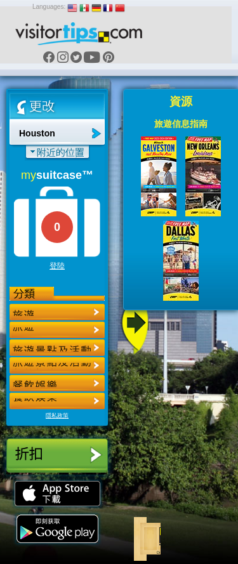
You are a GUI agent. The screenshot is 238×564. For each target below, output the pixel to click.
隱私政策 (57, 415)
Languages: (48, 6)
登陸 (57, 265)
